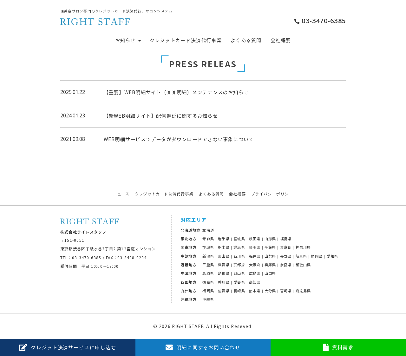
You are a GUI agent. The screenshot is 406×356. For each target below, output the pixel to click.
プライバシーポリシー (272, 194)
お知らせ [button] (128, 40)
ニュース (121, 194)
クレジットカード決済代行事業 (186, 40)
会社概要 (281, 40)
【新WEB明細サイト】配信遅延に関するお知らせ (161, 115)
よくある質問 (246, 40)
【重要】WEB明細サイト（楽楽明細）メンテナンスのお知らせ (176, 92)
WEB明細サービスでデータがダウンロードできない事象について (179, 138)
